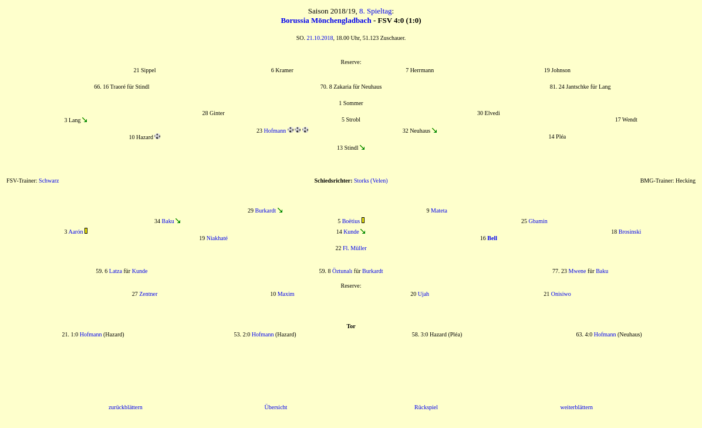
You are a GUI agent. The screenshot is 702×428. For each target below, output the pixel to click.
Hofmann (275, 130)
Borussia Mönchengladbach (326, 20)
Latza (115, 271)
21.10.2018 (320, 38)
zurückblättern (126, 407)
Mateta (439, 210)
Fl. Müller (355, 248)
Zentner (148, 294)
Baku (168, 221)
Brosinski (630, 231)
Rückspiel (426, 407)
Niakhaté (217, 238)
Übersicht (275, 407)
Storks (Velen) (371, 180)
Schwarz (49, 180)
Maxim (286, 294)
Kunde (351, 231)
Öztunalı (342, 271)
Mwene (577, 271)
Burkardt (265, 210)
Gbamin (538, 221)
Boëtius (351, 221)
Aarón (75, 231)
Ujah (423, 294)
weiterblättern (576, 407)
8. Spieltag (375, 10)
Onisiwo (561, 294)
